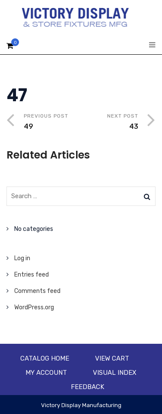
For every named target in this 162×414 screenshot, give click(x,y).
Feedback (87, 387)
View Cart (112, 358)
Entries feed (31, 274)
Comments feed (37, 291)
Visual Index (115, 373)
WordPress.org (34, 307)
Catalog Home (44, 358)
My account (46, 373)
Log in (22, 258)
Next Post (110, 122)
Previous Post (52, 122)
